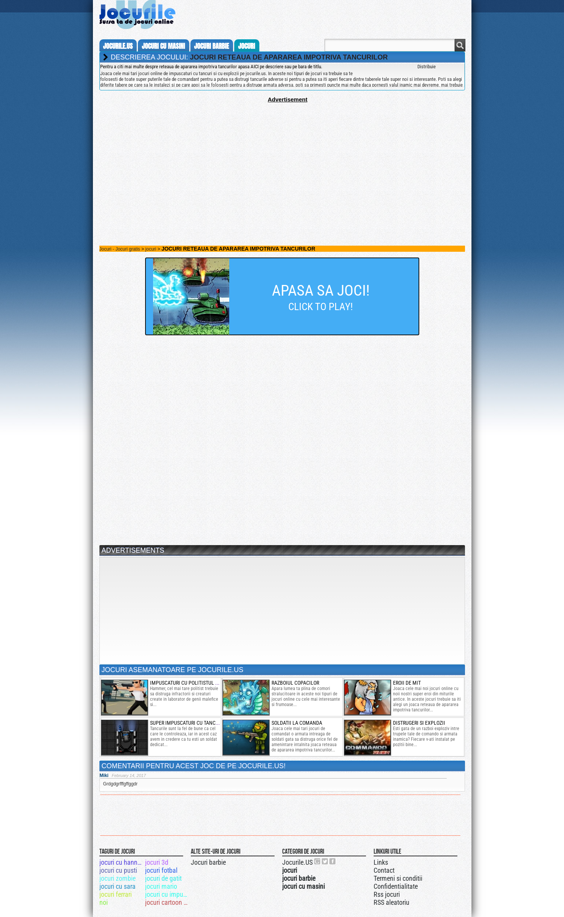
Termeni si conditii (398, 878)
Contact (384, 870)
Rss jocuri (387, 894)
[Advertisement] (282, 156)
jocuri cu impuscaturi (167, 894)
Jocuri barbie (208, 862)
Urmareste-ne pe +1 (317, 861)
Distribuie (426, 66)
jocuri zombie (117, 878)
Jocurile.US (297, 862)
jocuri (246, 46)
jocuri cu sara (117, 886)
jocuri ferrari (115, 894)
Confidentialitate (396, 886)
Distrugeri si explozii (419, 723)
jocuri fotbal (161, 870)
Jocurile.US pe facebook (332, 861)
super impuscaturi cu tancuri (186, 723)
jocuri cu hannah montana (121, 862)
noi (103, 902)
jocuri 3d (156, 862)
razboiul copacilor (295, 683)
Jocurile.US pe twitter (325, 861)
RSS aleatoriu (391, 902)
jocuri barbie (211, 46)
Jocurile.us (118, 46)
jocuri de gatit (163, 878)
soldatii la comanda (297, 723)
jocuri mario (161, 886)
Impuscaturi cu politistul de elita (192, 683)
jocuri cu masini (163, 46)
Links (381, 862)
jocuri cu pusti (118, 870)
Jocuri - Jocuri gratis (119, 249)
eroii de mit (407, 683)
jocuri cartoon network (167, 902)
